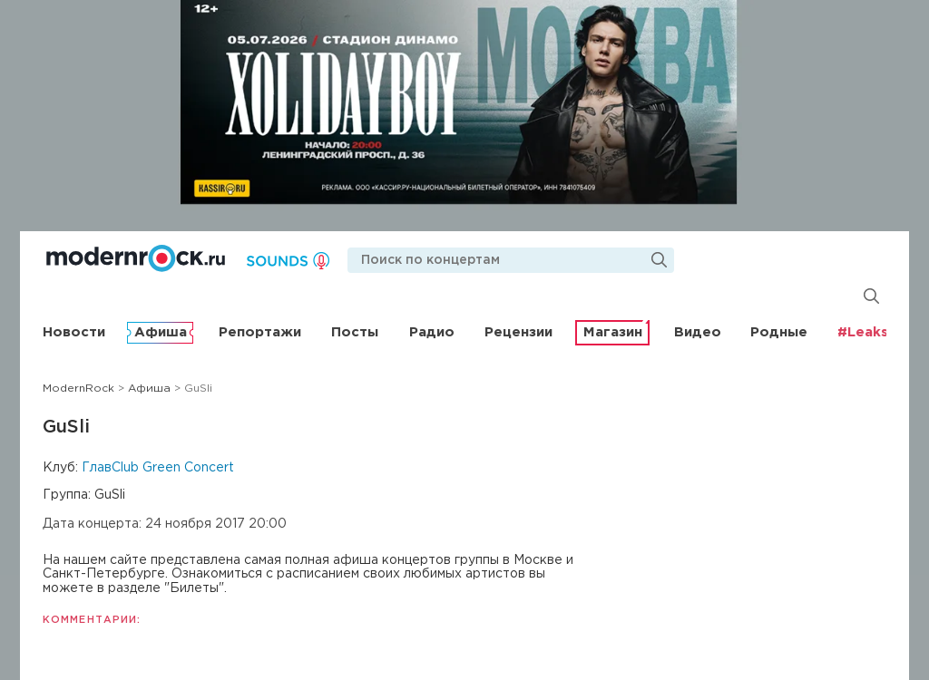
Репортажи (260, 332)
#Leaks (862, 332)
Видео (697, 332)
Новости (74, 332)
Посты (354, 332)
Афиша (160, 332)
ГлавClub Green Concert (158, 467)
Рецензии (518, 332)
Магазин (612, 332)
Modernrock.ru (136, 258)
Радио (432, 332)
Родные (778, 332)
